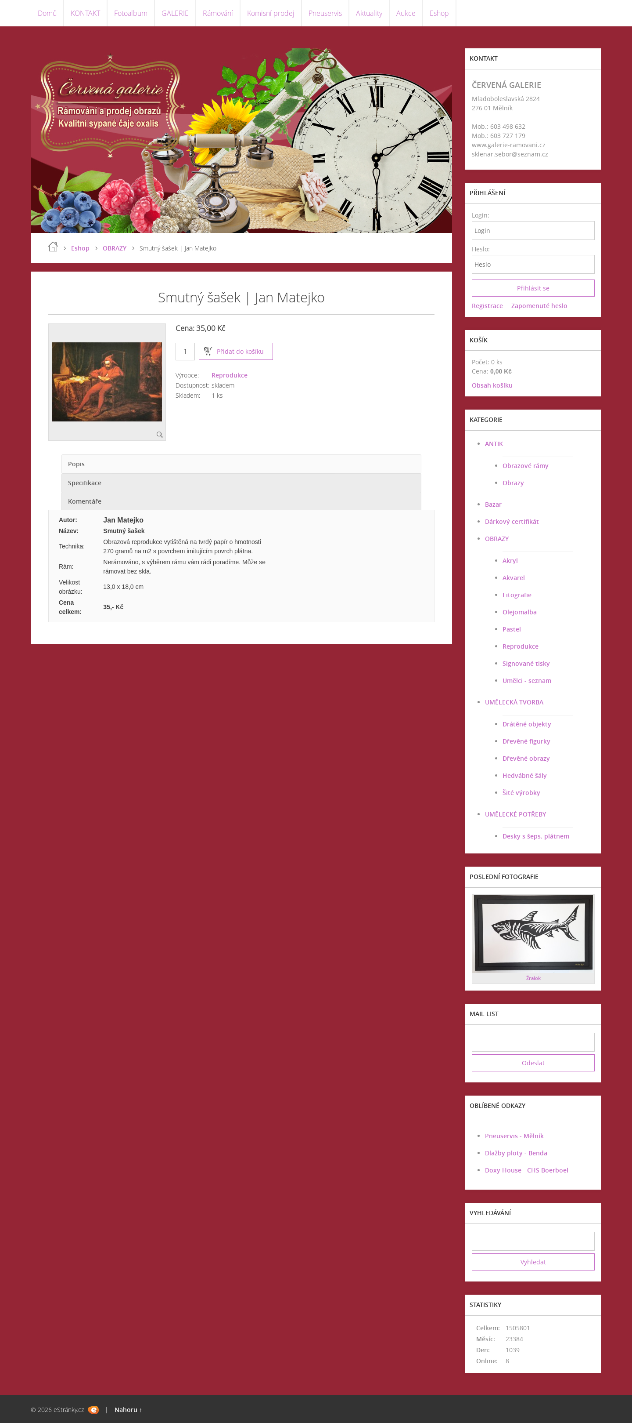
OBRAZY (114, 248)
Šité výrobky (521, 792)
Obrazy (513, 483)
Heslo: (480, 249)
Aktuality (369, 13)
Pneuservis (325, 13)
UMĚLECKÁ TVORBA (514, 702)
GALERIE (175, 13)
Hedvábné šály (525, 775)
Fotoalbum (130, 13)
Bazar (493, 504)
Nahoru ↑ (128, 1409)
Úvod (53, 246)
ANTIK (494, 443)
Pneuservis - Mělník (514, 1136)
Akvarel (514, 578)
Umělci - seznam (527, 680)
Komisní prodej (270, 13)
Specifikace (84, 483)
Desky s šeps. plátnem (536, 836)
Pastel (512, 629)
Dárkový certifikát (512, 521)
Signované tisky (526, 663)
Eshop (439, 13)
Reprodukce (230, 375)
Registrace (487, 305)
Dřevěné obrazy (526, 758)
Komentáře (84, 501)
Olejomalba (520, 612)
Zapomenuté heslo (539, 305)
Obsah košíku (492, 385)
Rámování (218, 13)
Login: (480, 215)
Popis (76, 464)
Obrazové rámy (526, 465)
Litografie (517, 595)
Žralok (533, 978)
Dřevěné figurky (526, 741)
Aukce (406, 13)
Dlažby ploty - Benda (516, 1153)
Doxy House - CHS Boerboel (526, 1170)
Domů (47, 13)
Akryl (510, 560)
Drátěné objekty (527, 724)
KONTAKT (85, 13)
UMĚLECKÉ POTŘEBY (515, 814)
